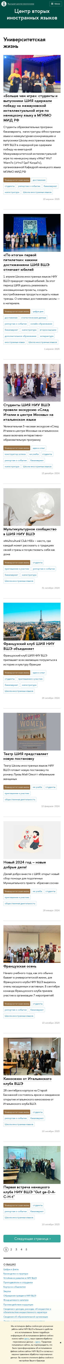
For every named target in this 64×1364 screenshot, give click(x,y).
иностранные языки (15, 342)
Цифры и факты (11, 1269)
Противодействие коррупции (18, 1304)
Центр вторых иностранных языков (32, 14)
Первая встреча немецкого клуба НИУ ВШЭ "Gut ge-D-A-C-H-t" (29, 1191)
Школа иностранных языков (37, 192)
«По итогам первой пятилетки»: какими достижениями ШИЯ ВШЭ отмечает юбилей (26, 262)
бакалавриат (50, 186)
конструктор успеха (15, 454)
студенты (10, 186)
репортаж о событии (29, 186)
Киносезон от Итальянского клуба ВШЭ (27, 1081)
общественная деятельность (20, 799)
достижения (39, 179)
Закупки (7, 1291)
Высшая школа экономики (21, 3)
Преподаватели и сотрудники (18, 1282)
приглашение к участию (17, 568)
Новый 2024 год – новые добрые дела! (24, 865)
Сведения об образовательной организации (25, 1316)
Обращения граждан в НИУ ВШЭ (19, 1295)
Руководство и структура (15, 1273)
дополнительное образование (20, 336)
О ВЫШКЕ (9, 1264)
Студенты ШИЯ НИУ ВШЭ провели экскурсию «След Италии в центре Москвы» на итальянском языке (28, 412)
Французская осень (19, 966)
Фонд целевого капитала (15, 1300)
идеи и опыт (39, 447)
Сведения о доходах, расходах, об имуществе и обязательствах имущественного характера (27, 1310)
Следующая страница (32, 1238)
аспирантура (46, 336)
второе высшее (48, 329)
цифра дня (38, 311)
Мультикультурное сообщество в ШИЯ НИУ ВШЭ (29, 531)
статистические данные (33, 317)
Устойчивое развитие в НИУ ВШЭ (20, 1277)
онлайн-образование (41, 323)
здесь (26, 1338)
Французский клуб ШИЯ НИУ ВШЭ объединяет (28, 646)
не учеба (34, 454)
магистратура (12, 192)
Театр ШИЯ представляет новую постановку (25, 756)
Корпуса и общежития (14, 1286)
